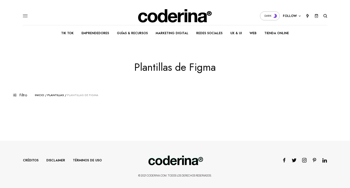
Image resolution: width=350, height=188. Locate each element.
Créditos (31, 160)
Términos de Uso (87, 160)
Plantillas (55, 95)
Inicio (39, 95)
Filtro (20, 95)
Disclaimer (55, 160)
